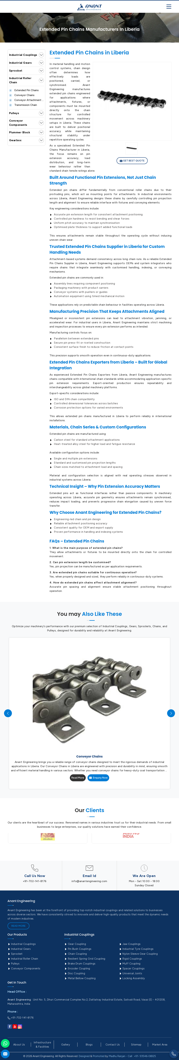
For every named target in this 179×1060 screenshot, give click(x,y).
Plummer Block (19, 132)
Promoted (98, 1056)
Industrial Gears (20, 62)
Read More (77, 777)
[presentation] (8, 713)
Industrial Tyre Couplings (136, 948)
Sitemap (136, 1044)
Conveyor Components (18, 122)
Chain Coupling (75, 953)
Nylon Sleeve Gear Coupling (138, 953)
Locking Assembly (132, 978)
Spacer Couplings (132, 968)
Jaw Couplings (130, 944)
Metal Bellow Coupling (80, 978)
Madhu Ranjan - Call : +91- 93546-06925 (132, 1056)
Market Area (159, 1044)
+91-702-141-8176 (35, 881)
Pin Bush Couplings (78, 948)
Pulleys (14, 113)
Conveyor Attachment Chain (26, 100)
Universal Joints (130, 973)
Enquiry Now (98, 777)
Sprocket (15, 70)
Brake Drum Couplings (80, 963)
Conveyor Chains (21, 95)
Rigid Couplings (130, 958)
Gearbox (15, 140)
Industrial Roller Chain (20, 80)
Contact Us (113, 1044)
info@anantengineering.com (89, 881)
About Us (19, 1044)
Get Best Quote (132, 160)
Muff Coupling (130, 963)
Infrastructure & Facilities (42, 1044)
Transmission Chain (23, 105)
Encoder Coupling (77, 968)
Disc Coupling (74, 973)
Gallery (65, 1044)
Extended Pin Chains (24, 90)
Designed (84, 1056)
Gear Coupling (75, 944)
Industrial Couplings (23, 55)
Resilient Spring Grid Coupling (84, 958)
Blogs (89, 1044)
